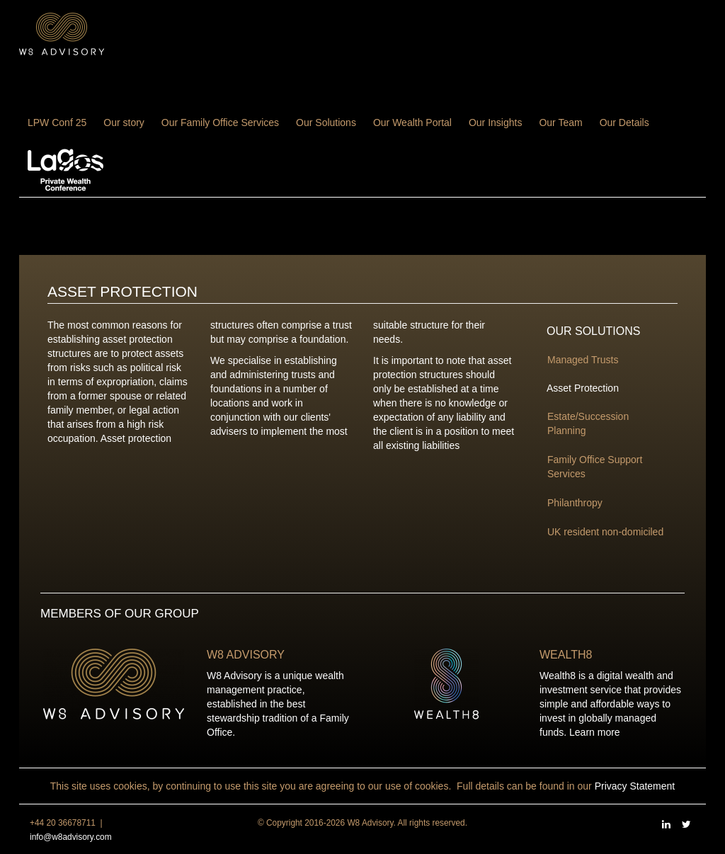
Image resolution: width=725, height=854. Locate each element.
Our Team (560, 122)
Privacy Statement (635, 786)
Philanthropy (575, 502)
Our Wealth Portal (412, 122)
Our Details (624, 122)
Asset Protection (583, 388)
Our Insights (495, 122)
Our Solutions (326, 122)
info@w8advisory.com (71, 837)
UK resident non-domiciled (605, 531)
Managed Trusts (582, 359)
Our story (123, 122)
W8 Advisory (246, 655)
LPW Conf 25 (57, 122)
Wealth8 (566, 655)
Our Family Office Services (220, 122)
